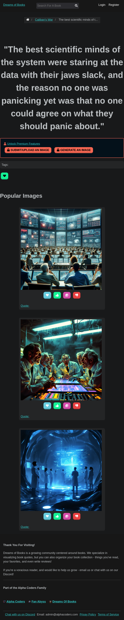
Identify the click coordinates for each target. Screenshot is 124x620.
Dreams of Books (14, 4)
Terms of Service (108, 614)
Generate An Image (74, 150)
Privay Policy (88, 614)
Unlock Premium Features (23, 143)
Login (101, 4)
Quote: (25, 305)
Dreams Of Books (64, 601)
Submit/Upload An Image (28, 150)
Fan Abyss (39, 601)
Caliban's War (44, 19)
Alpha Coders (15, 601)
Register (113, 4)
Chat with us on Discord (20, 614)
